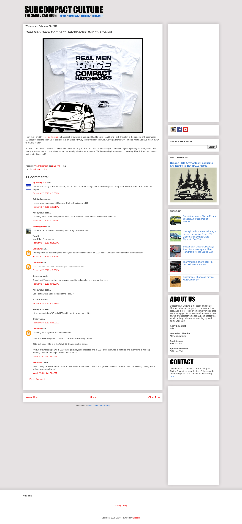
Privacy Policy (121, 505)
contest (44, 169)
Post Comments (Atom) (99, 405)
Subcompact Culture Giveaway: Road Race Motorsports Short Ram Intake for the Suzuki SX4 (198, 249)
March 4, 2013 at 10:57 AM (45, 356)
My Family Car (39, 182)
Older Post (154, 397)
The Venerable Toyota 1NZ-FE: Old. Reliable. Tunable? (198, 263)
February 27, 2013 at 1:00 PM (46, 193)
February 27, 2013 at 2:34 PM (46, 220)
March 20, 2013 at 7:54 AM (45, 373)
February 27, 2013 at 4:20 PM (46, 284)
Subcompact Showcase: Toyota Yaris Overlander (198, 278)
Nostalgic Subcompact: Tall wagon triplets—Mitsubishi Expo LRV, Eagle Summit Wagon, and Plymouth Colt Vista (199, 235)
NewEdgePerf (39, 226)
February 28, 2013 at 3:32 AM (46, 303)
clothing (36, 169)
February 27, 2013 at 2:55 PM (46, 243)
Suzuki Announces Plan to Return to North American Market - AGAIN (199, 219)
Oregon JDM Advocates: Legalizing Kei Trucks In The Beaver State (191, 164)
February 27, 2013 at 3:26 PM (46, 256)
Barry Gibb (38, 362)
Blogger (136, 518)
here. (172, 376)
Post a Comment (37, 379)
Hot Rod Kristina (50, 137)
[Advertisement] (193, 72)
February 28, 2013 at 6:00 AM (46, 323)
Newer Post (32, 397)
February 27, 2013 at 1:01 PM (46, 207)
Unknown (37, 249)
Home (93, 397)
